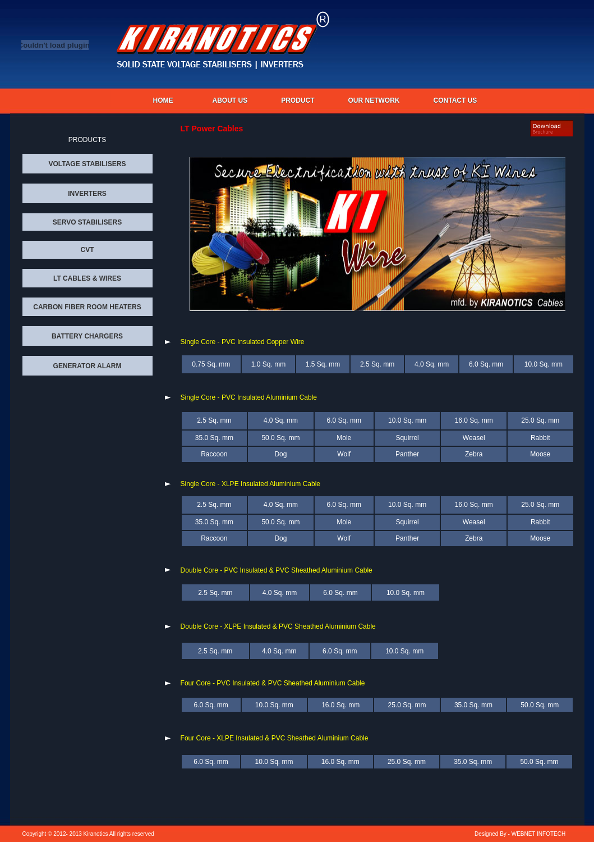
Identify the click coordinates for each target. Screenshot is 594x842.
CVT (87, 250)
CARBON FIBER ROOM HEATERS (87, 307)
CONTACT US (455, 100)
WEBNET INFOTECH (538, 834)
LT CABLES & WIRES (87, 278)
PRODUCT (297, 100)
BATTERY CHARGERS (87, 336)
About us (230, 100)
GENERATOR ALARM (87, 366)
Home (163, 100)
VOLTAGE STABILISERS (87, 164)
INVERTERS (87, 194)
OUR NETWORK (374, 100)
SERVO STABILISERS (87, 222)
